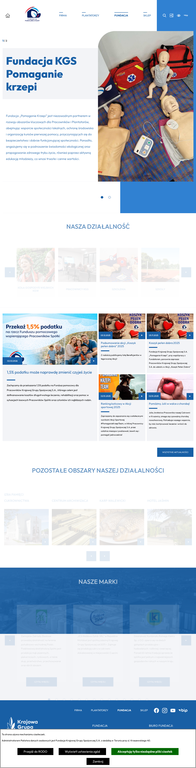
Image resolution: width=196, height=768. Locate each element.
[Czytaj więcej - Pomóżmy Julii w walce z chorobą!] (170, 407)
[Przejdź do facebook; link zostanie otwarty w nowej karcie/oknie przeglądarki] (156, 710)
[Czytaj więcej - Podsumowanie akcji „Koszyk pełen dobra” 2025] (122, 343)
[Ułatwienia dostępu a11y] (178, 15)
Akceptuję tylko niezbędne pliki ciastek (144, 751)
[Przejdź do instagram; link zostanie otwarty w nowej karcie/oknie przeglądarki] (164, 710)
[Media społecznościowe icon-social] (171, 15)
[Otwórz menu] (8, 15)
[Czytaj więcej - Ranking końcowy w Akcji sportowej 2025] (122, 407)
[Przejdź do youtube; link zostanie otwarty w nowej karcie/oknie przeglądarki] (173, 710)
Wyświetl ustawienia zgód (82, 751)
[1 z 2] (98, 106)
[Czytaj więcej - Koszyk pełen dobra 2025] (170, 343)
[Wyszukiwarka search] (164, 15)
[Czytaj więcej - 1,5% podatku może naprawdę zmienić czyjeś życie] (50, 377)
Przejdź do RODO (35, 751)
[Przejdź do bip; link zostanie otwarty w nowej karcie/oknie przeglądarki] (185, 15)
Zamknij (98, 761)
